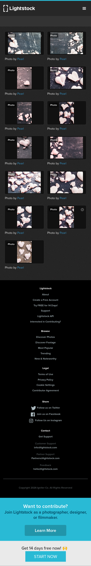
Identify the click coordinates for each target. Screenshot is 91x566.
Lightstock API (45, 316)
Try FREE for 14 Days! (46, 305)
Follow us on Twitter (48, 407)
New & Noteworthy (45, 358)
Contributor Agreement (45, 390)
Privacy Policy (45, 379)
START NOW (45, 556)
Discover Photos (45, 337)
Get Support (46, 436)
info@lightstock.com (45, 447)
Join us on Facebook (48, 414)
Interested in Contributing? (45, 321)
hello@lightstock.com (45, 469)
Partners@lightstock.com (45, 458)
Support (45, 310)
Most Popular (45, 348)
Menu (84, 8)
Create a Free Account (45, 300)
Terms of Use (45, 374)
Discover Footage (45, 342)
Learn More (45, 530)
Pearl (20, 59)
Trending (46, 353)
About (45, 294)
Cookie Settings (46, 385)
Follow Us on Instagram (48, 420)
